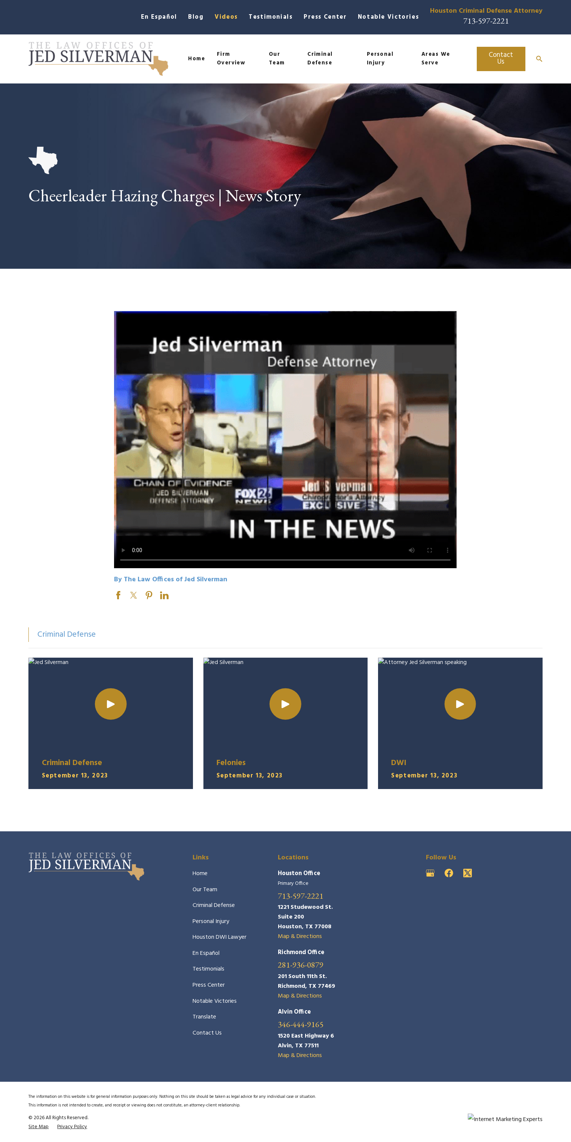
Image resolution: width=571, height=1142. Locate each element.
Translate (204, 1017)
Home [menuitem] (196, 59)
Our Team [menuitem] (277, 58)
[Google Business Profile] (430, 873)
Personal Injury (211, 921)
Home (200, 873)
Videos (226, 17)
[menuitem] (38, 1127)
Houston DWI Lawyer (219, 937)
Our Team (205, 890)
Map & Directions (300, 936)
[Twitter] (467, 873)
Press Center (325, 17)
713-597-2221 (486, 20)
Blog (196, 17)
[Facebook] (449, 873)
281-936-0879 (300, 964)
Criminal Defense (214, 905)
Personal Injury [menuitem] (380, 58)
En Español (159, 17)
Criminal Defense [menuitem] (320, 58)
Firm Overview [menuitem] (231, 58)
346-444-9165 (300, 1024)
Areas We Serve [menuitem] (435, 58)
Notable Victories (388, 17)
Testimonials (271, 17)
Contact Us (501, 58)
